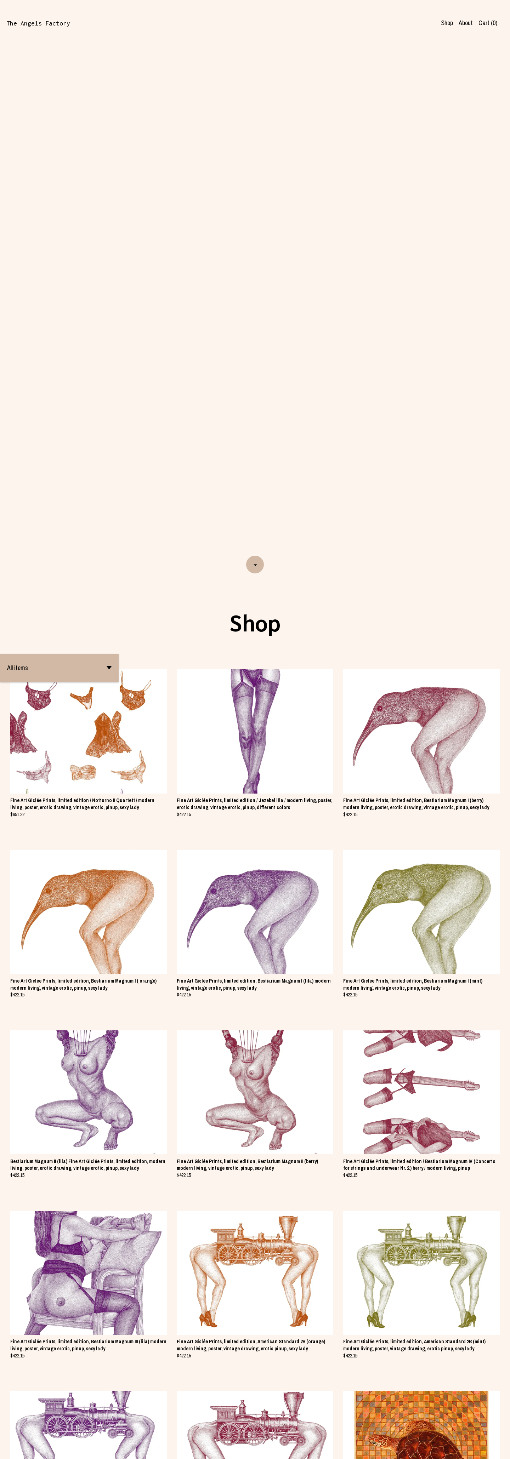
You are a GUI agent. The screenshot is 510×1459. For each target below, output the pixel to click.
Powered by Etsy (91, 1447)
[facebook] (483, 1447)
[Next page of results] (278, 1428)
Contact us (403, 1447)
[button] (59, 160)
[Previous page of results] (233, 1428)
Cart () (487, 22)
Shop (447, 22)
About (466, 22)
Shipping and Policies (445, 1447)
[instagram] (495, 1447)
